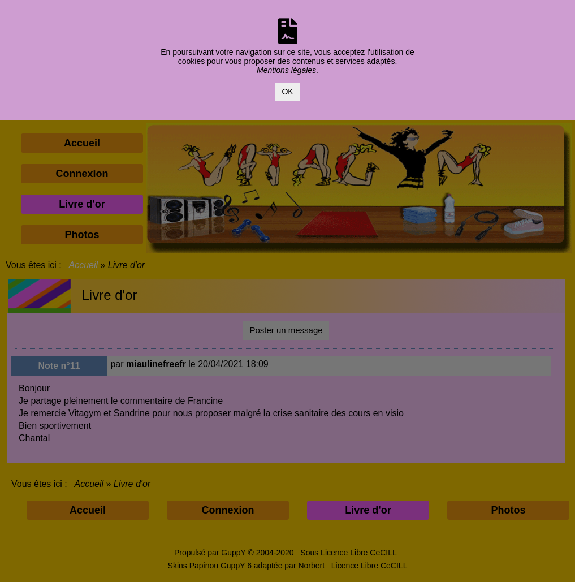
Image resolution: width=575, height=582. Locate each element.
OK (287, 91)
